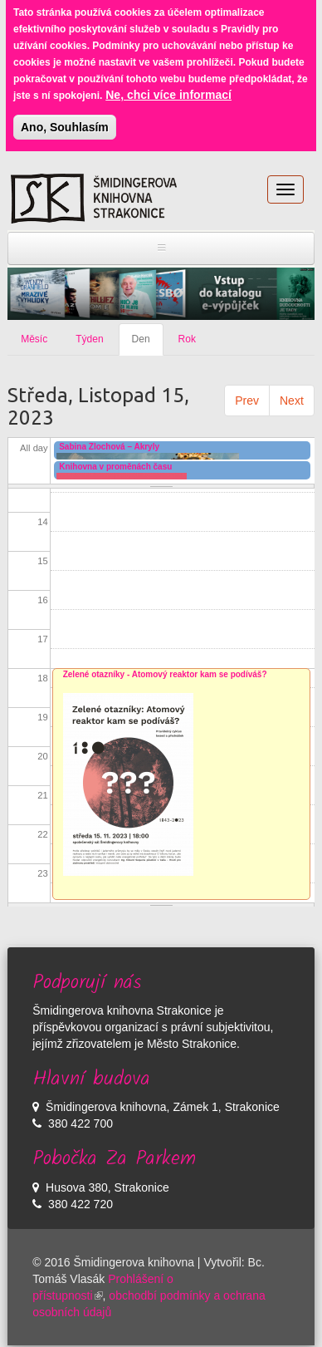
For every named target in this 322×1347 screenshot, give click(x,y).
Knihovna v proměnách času (115, 466)
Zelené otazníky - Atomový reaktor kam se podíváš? (165, 674)
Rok (187, 339)
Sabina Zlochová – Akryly (109, 446)
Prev (247, 400)
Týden (89, 339)
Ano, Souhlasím (65, 118)
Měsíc (34, 339)
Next (292, 400)
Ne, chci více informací (168, 85)
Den (147, 344)
